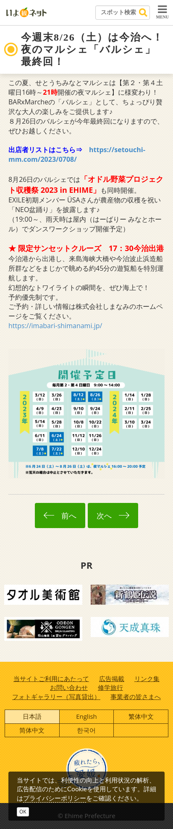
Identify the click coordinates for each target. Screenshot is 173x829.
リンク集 (147, 678)
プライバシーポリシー (54, 798)
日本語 (32, 716)
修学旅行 (110, 687)
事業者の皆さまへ (135, 696)
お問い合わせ (69, 687)
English (86, 716)
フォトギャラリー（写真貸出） (56, 696)
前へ (60, 515)
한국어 (86, 730)
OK (22, 811)
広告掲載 (111, 678)
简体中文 (32, 730)
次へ (113, 515)
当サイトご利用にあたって (51, 678)
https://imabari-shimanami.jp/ (55, 325)
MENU (162, 11)
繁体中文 (141, 716)
